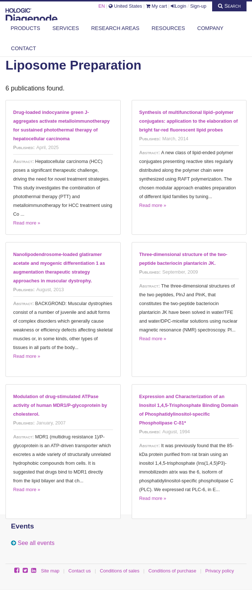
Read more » (26, 223)
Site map (50, 571)
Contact (23, 48)
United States (125, 6)
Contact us (79, 571)
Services (65, 28)
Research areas (115, 28)
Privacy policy (219, 571)
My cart (156, 6)
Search (229, 6)
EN (101, 6)
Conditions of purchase (172, 571)
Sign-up (198, 6)
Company (210, 28)
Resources (168, 28)
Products (25, 28)
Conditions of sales (119, 571)
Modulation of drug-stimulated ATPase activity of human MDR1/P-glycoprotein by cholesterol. (60, 405)
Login (178, 6)
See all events (36, 543)
